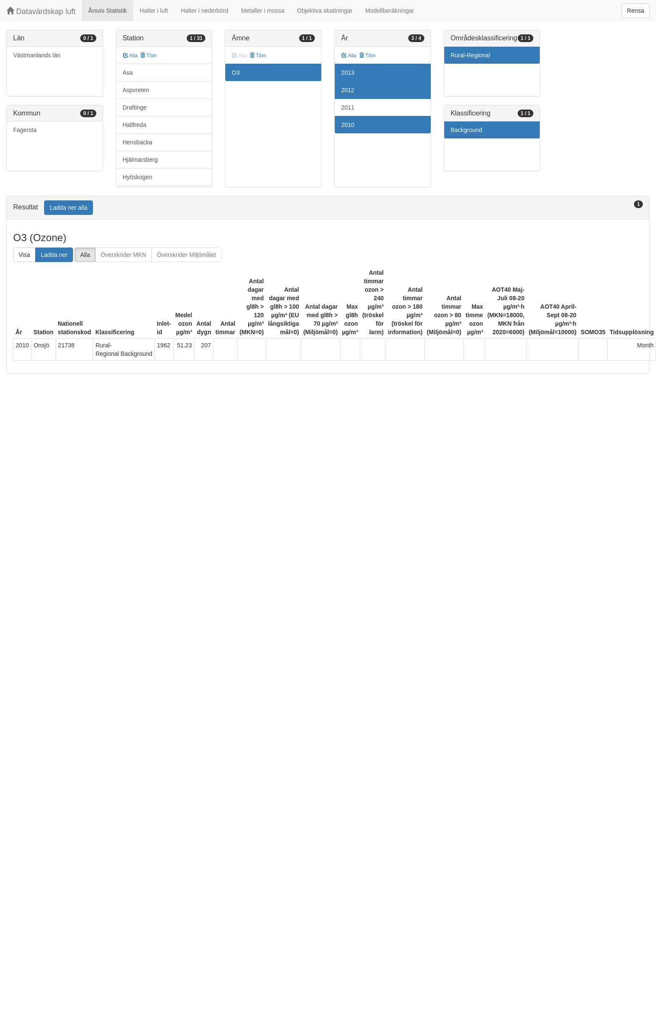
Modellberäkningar (389, 10)
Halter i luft (154, 10)
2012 (347, 90)
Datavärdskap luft (41, 11)
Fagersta (24, 130)
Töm (148, 56)
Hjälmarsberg (140, 159)
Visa (24, 254)
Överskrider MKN (123, 254)
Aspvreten (136, 90)
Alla (130, 56)
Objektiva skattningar (325, 10)
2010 (347, 124)
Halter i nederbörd (204, 10)
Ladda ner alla (68, 207)
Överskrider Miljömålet (186, 254)
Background (466, 130)
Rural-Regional (470, 55)
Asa (128, 72)
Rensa (635, 10)
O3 (236, 72)
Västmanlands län (36, 55)
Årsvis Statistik (107, 10)
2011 (347, 107)
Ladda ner (54, 254)
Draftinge (135, 107)
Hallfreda (134, 124)
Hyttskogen (137, 177)
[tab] (328, 208)
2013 (347, 72)
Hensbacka (137, 142)
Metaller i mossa (262, 10)
